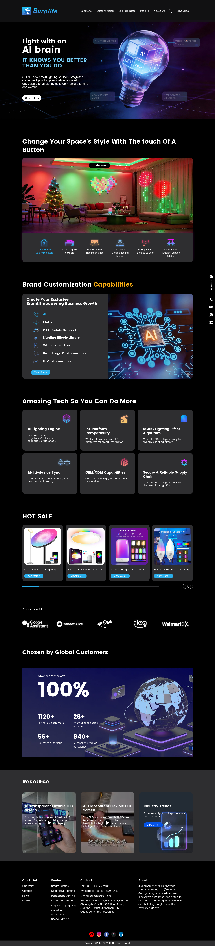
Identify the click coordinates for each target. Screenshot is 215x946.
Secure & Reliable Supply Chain (165, 474)
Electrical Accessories (58, 912)
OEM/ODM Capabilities (105, 472)
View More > (40, 372)
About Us (159, 10)
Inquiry (26, 901)
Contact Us (32, 98)
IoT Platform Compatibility (97, 431)
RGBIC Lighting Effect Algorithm (161, 431)
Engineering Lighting (63, 905)
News (25, 896)
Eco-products (127, 10)
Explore (144, 10)
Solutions (86, 10)
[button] (185, 586)
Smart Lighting (60, 886)
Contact (27, 891)
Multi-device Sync (44, 472)
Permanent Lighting (63, 896)
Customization (105, 10)
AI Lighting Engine (44, 429)
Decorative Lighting (63, 891)
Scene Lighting (60, 919)
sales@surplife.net (101, 896)
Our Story (28, 886)
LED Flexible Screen (62, 901)
